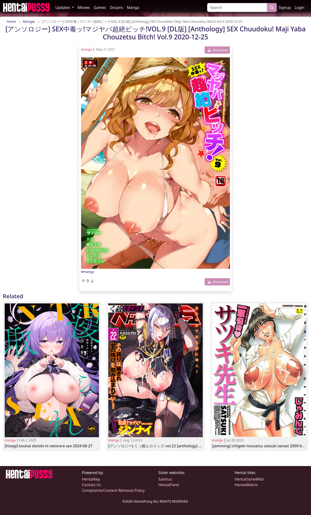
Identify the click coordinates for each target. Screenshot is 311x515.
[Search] (237, 7)
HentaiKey (91, 479)
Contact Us (91, 484)
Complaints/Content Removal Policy (113, 490)
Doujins (116, 7)
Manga (133, 7)
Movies (84, 7)
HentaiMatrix (246, 484)
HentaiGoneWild (249, 479)
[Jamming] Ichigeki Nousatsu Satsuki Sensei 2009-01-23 (259, 446)
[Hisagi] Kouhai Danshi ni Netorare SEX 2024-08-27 (48, 446)
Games (100, 7)
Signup (285, 7)
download (218, 50)
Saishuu (165, 479)
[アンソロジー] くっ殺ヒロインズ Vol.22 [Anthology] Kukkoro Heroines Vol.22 (155, 446)
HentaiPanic (169, 484)
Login (299, 7)
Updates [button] (63, 7)
